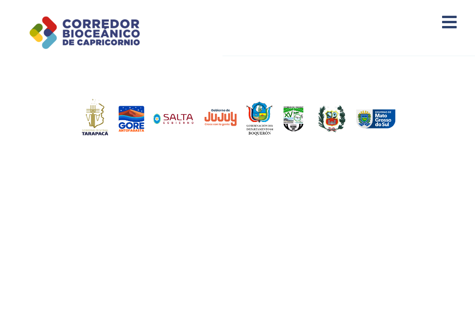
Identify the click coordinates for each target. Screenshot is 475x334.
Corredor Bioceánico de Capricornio (96, 32)
